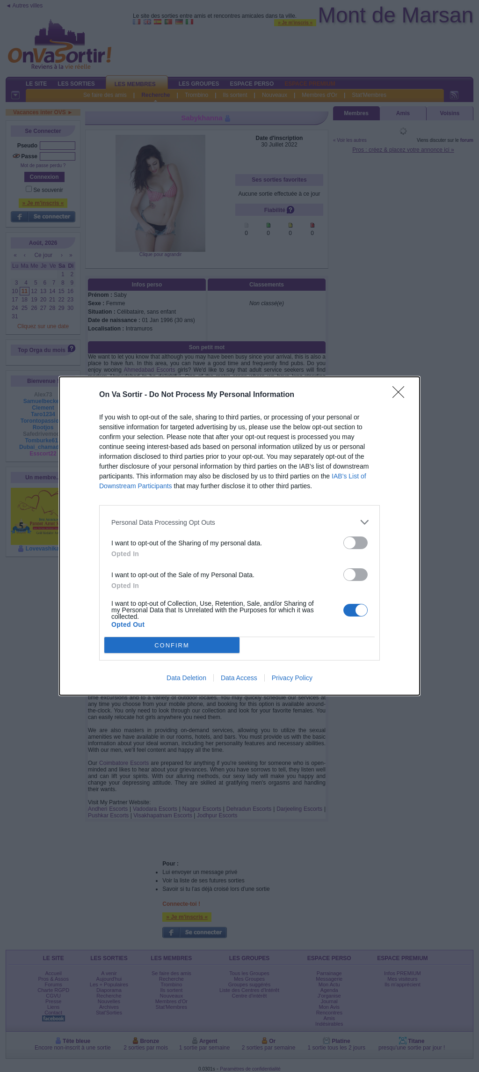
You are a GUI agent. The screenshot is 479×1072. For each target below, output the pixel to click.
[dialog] (239, 536)
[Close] (401, 395)
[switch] (355, 542)
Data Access (239, 678)
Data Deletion (186, 678)
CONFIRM (171, 644)
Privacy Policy (292, 678)
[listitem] (239, 522)
